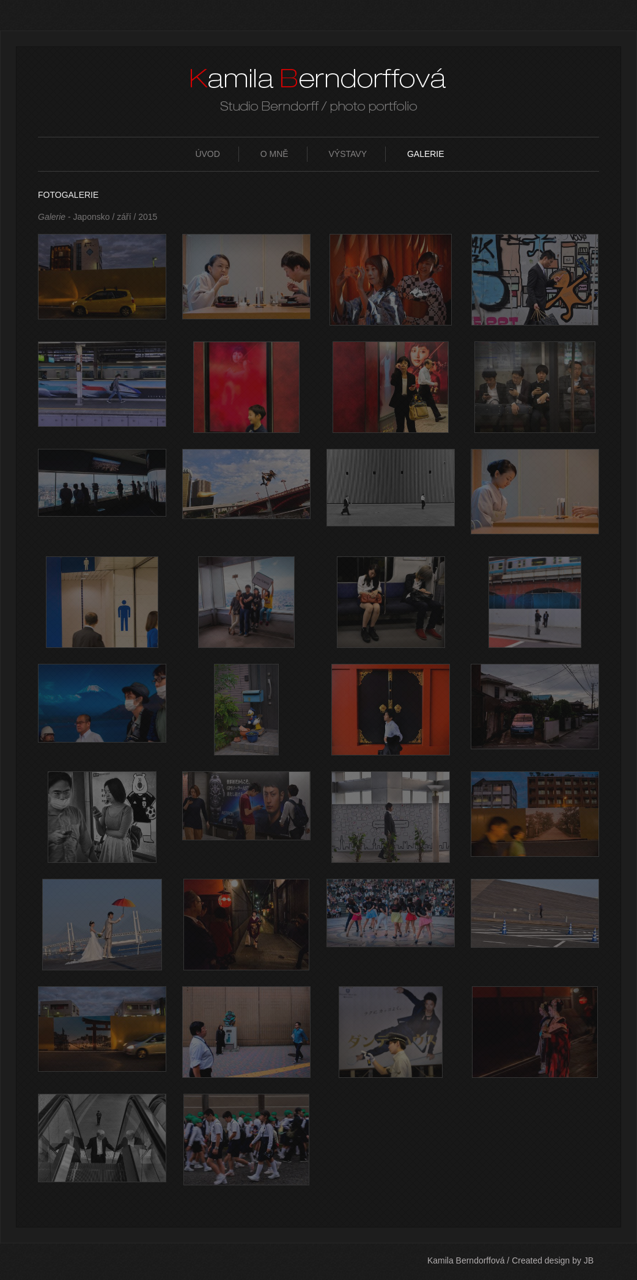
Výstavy (348, 154)
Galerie (425, 154)
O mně (274, 154)
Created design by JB (553, 1260)
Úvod (207, 154)
